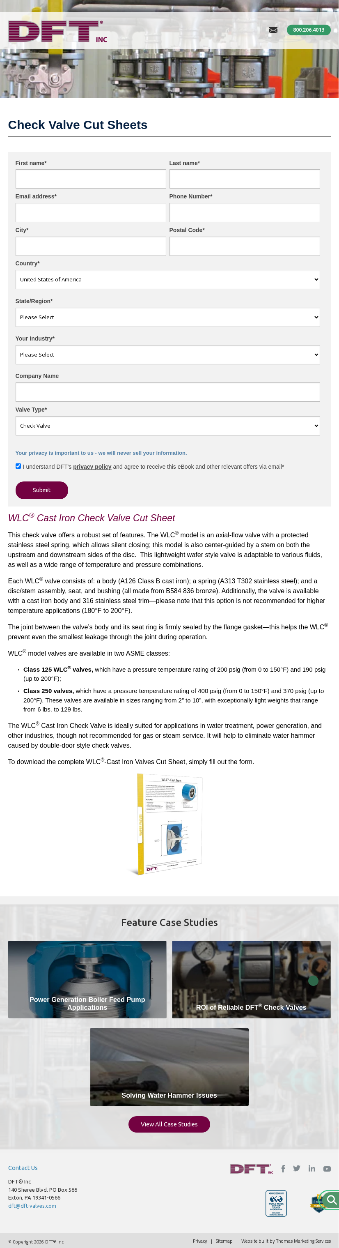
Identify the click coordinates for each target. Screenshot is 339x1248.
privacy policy (92, 466)
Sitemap (224, 1240)
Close (313, 981)
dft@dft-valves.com (32, 1206)
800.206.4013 (308, 29)
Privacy (200, 1240)
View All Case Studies (169, 1124)
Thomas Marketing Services (303, 1240)
